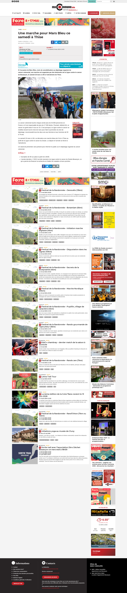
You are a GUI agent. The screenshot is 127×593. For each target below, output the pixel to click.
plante (53, 220)
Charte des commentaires (20, 571)
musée (52, 440)
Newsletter (18, 583)
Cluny (41, 429)
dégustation (59, 200)
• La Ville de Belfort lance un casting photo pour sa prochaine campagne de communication (102, 70)
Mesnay (41, 358)
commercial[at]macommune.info (50, 573)
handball (45, 353)
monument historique (44, 440)
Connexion (108, 281)
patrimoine (47, 423)
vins (59, 281)
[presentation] (92, 410)
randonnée (71, 200)
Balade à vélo (52, 200)
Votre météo (103, 507)
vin (58, 260)
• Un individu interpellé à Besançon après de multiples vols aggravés (101, 80)
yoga (52, 369)
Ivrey (40, 286)
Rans (40, 392)
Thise (20, 29)
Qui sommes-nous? (18, 569)
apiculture (42, 335)
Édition (65, 9)
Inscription (97, 281)
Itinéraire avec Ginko (26, 53)
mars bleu (53, 171)
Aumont (41, 205)
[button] (111, 1)
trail (54, 386)
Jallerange (42, 374)
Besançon (42, 340)
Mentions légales (17, 577)
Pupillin (41, 226)
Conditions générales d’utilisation (22, 579)
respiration (61, 242)
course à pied (43, 386)
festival (65, 200)
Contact (15, 567)
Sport (24, 29)
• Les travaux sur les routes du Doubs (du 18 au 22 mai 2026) (102, 75)
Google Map (37, 53)
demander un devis (50, 577)
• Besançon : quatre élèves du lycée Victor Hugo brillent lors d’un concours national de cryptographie (102, 64)
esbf (41, 353)
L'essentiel (103, 59)
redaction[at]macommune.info (50, 568)
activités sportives (43, 200)
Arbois (41, 188)
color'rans (42, 406)
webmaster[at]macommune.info (50, 588)
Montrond (42, 411)
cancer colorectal (44, 171)
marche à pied (48, 242)
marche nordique (48, 299)
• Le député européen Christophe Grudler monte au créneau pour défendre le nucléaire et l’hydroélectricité (103, 87)
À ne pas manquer (103, 400)
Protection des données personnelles (23, 573)
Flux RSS (15, 575)
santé (59, 171)
